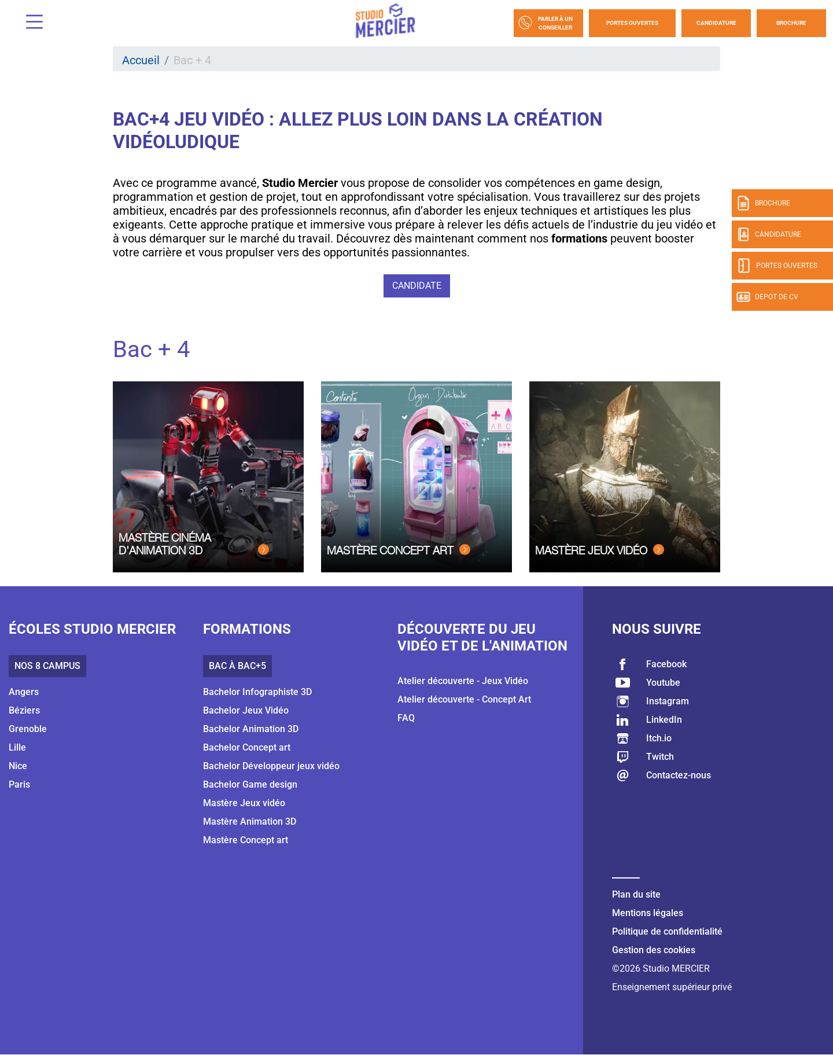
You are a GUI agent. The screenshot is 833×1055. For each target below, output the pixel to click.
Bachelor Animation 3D (250, 728)
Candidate (416, 285)
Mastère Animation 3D (249, 821)
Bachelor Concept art (246, 747)
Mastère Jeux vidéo (244, 802)
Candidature (716, 23)
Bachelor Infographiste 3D (257, 691)
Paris (19, 784)
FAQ (406, 717)
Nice (18, 765)
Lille (17, 747)
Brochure (791, 23)
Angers (24, 691)
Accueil (141, 60)
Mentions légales (647, 912)
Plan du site (636, 894)
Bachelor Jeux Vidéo (246, 710)
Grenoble (28, 728)
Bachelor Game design (250, 784)
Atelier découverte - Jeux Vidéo (462, 680)
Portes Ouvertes (632, 23)
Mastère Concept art (245, 840)
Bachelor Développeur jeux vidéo (271, 765)
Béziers (24, 710)
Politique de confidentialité (667, 931)
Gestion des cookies (653, 949)
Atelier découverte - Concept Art (464, 699)
